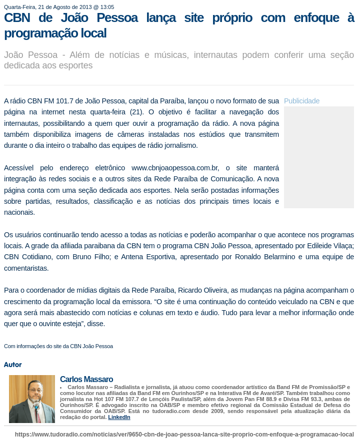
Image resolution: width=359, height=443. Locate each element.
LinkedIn (119, 417)
